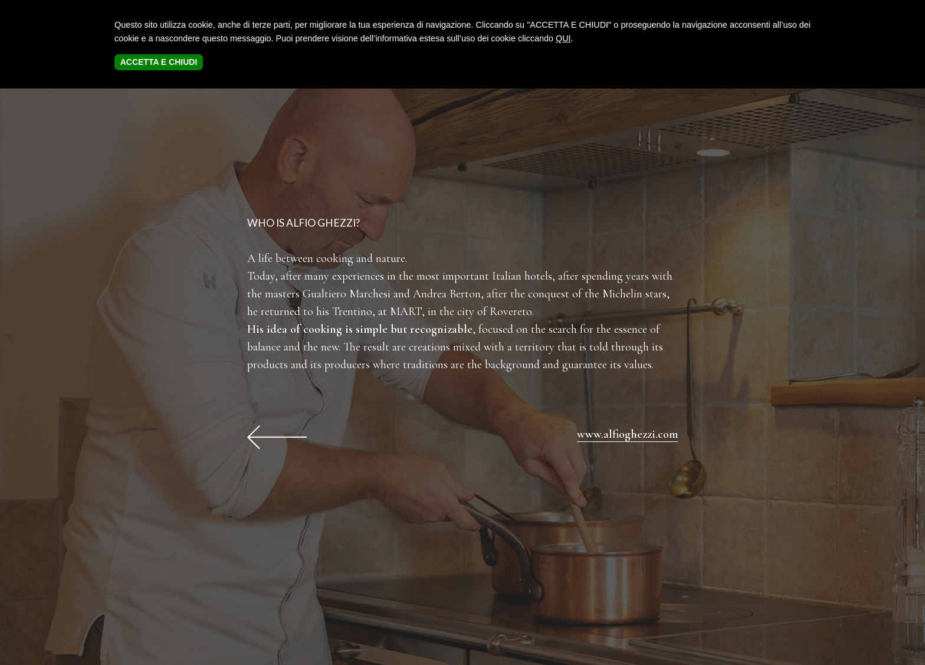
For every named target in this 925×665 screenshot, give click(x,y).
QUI (563, 38)
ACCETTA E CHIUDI (159, 62)
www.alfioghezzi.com (627, 434)
